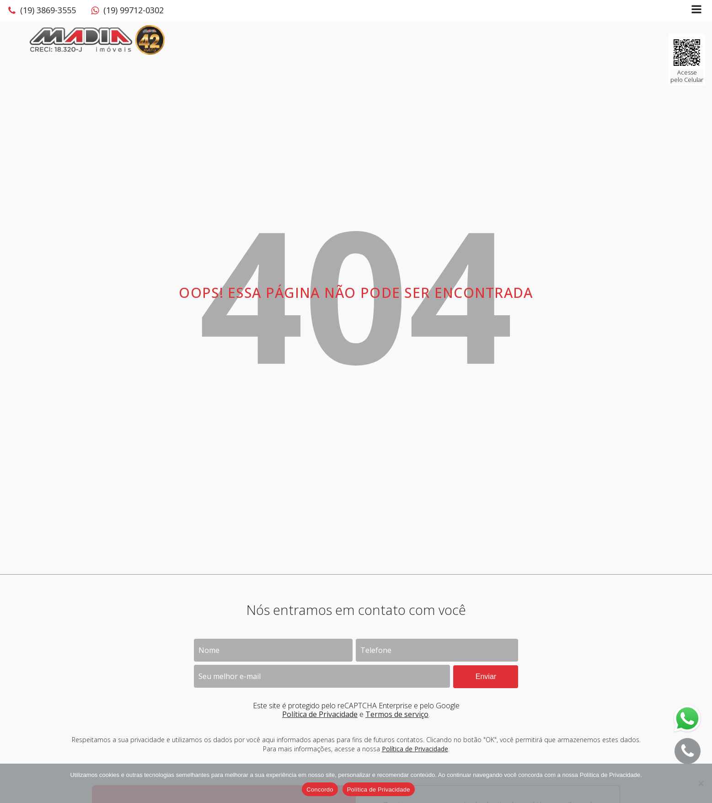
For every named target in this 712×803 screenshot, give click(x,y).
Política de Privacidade (320, 714)
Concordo (319, 789)
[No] (700, 783)
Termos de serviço (396, 714)
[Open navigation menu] (696, 10)
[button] (41, 10)
